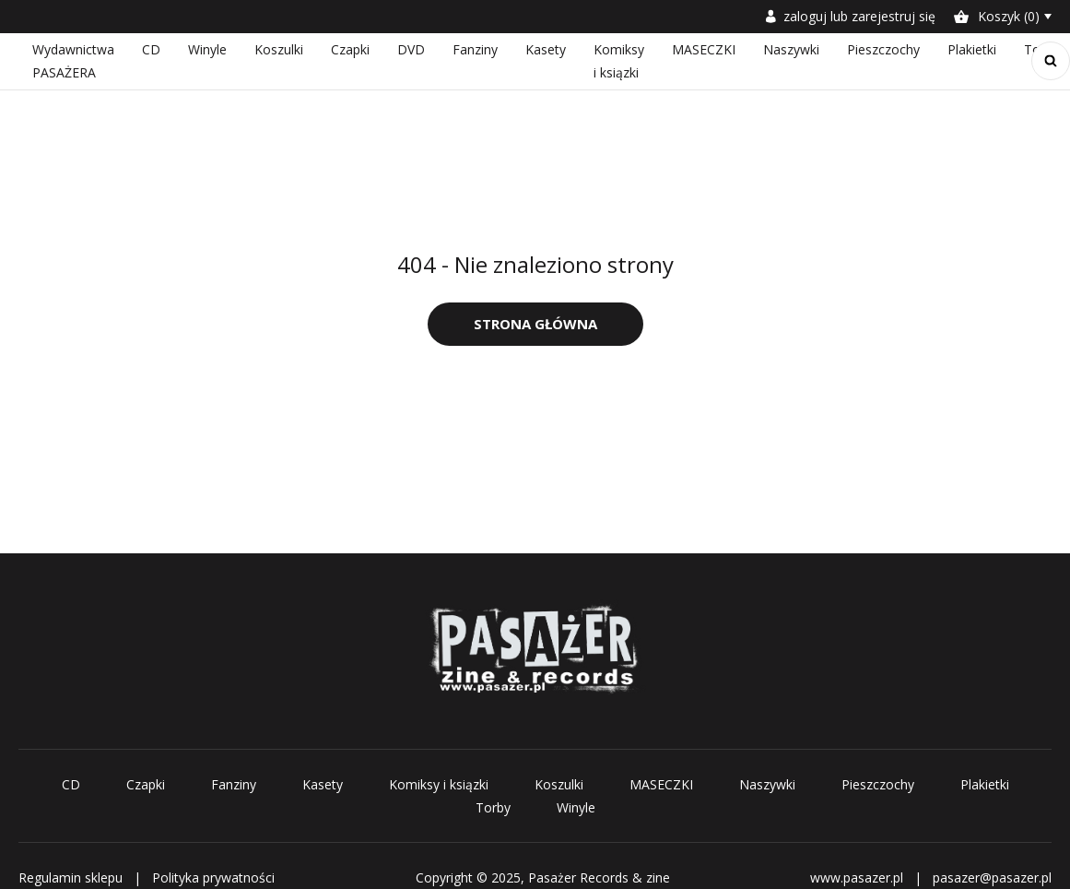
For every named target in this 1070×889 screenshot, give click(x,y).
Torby (493, 807)
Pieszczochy (883, 49)
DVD (411, 49)
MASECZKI (703, 49)
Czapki (350, 49)
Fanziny (475, 49)
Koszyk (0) (997, 16)
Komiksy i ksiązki (438, 784)
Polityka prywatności (213, 877)
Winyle (207, 49)
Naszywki (791, 49)
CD (151, 49)
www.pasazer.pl (856, 877)
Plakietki (971, 49)
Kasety (545, 49)
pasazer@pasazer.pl (992, 877)
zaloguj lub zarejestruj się (850, 16)
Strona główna (535, 323)
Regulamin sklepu (70, 877)
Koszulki (278, 49)
